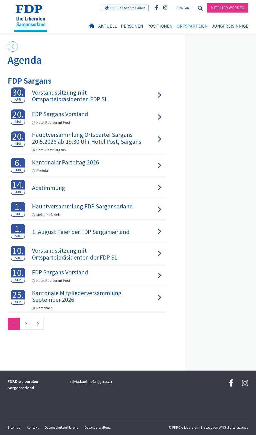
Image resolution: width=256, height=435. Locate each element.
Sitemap (14, 427)
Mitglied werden (227, 7)
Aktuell (107, 26)
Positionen (160, 26)
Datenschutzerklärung (62, 427)
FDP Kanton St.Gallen (127, 8)
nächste (38, 325)
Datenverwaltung (98, 427)
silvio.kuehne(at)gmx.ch (91, 381)
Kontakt (184, 8)
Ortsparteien (192, 26)
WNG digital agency (233, 427)
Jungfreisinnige (230, 26)
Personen (132, 26)
